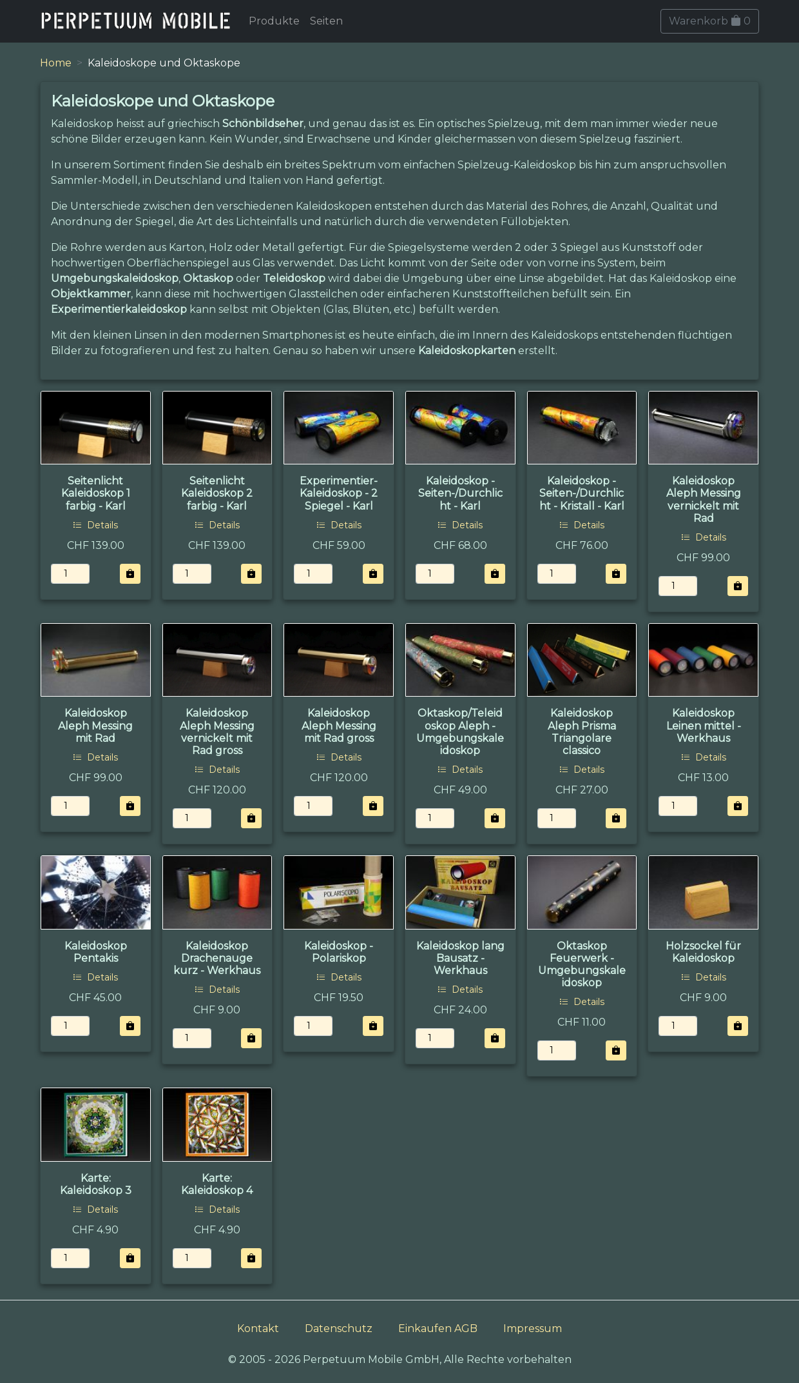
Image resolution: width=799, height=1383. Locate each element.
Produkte (274, 21)
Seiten (326, 21)
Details (95, 525)
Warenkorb (710, 21)
